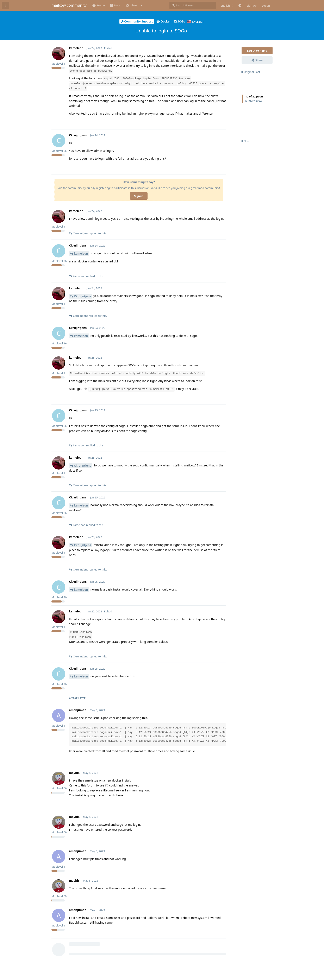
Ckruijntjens (82, 296)
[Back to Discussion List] (5, 5)
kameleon (81, 253)
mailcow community (69, 5)
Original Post (250, 72)
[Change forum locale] (227, 5)
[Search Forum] (192, 5)
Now (245, 141)
